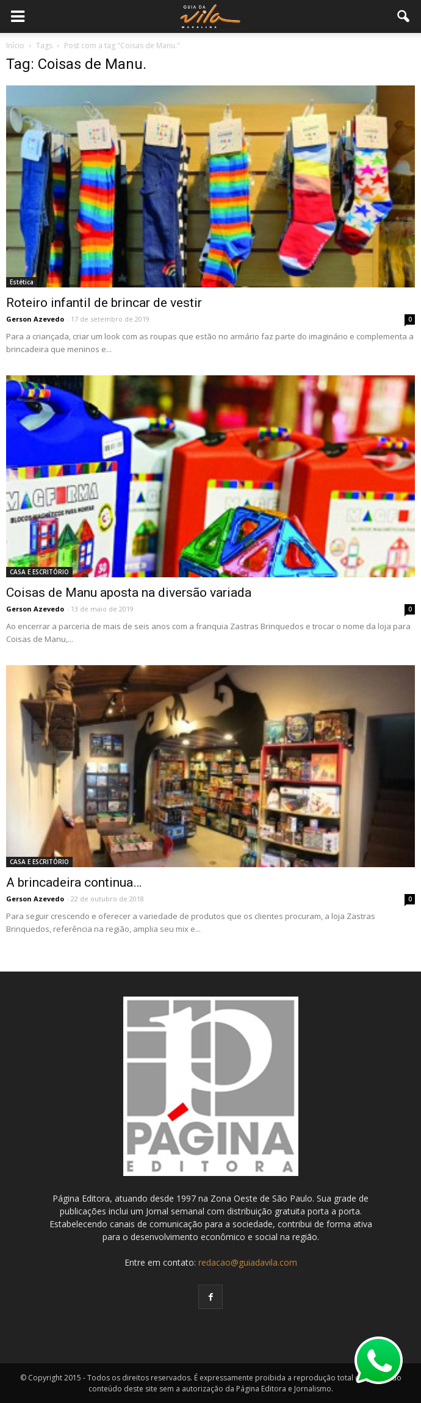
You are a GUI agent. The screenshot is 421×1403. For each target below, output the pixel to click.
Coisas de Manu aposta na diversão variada (128, 592)
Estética (22, 282)
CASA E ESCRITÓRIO (39, 572)
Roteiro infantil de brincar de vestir (104, 302)
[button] (404, 16)
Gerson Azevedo (35, 318)
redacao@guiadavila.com (247, 1262)
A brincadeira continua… (74, 882)
